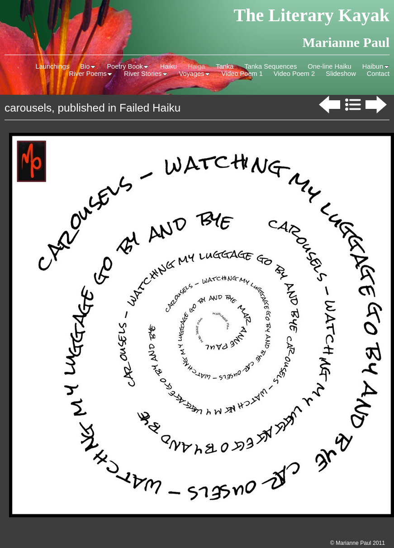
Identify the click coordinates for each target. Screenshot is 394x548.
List (353, 104)
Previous (328, 104)
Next (377, 104)
